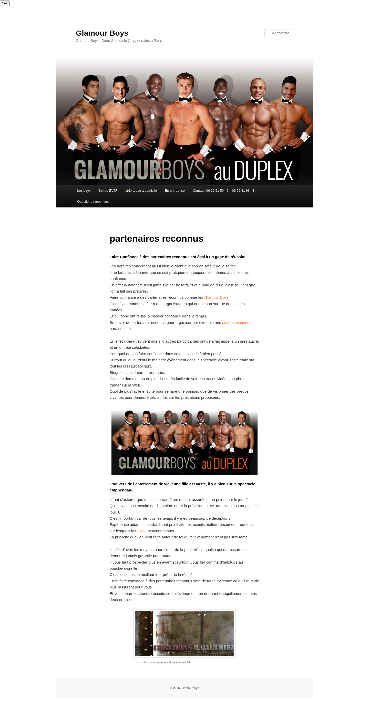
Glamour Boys (102, 33)
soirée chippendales (239, 322)
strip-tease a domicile (141, 190)
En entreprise (175, 190)
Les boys (83, 190)
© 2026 (175, 688)
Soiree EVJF (108, 190)
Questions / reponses (93, 202)
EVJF (142, 531)
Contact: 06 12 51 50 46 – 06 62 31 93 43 (223, 190)
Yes (5, 3)
